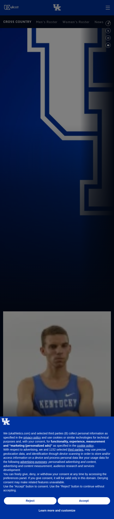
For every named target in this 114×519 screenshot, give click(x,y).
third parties (75, 449)
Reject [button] (30, 500)
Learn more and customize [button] (57, 510)
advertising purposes (33, 462)
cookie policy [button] (85, 445)
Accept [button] (84, 500)
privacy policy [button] (32, 437)
